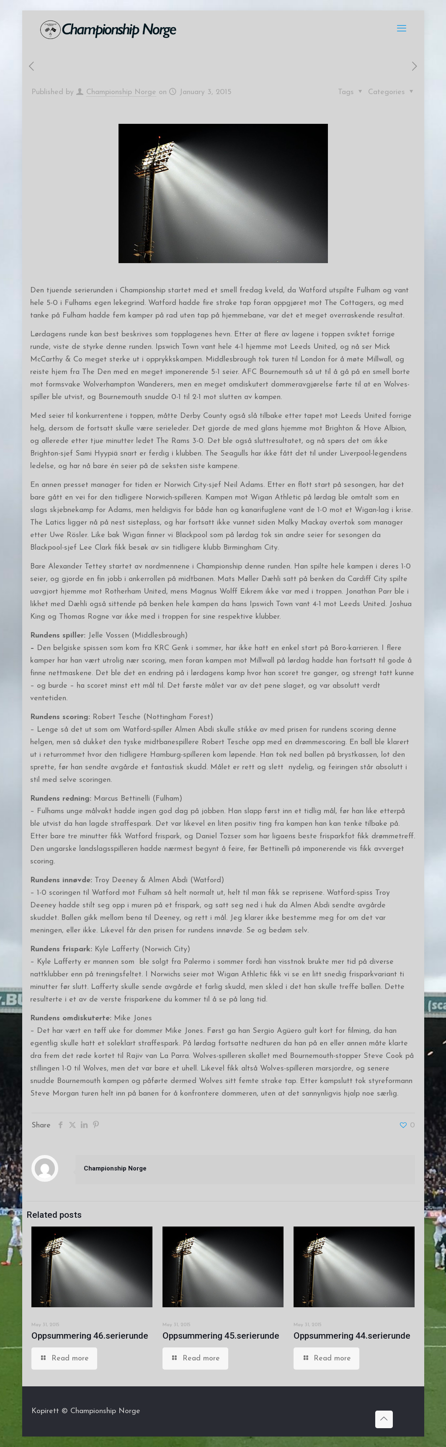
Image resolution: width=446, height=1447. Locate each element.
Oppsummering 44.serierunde (352, 1336)
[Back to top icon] (384, 1419)
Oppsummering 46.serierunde (89, 1336)
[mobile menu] (401, 29)
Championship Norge (121, 92)
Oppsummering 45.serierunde (220, 1336)
